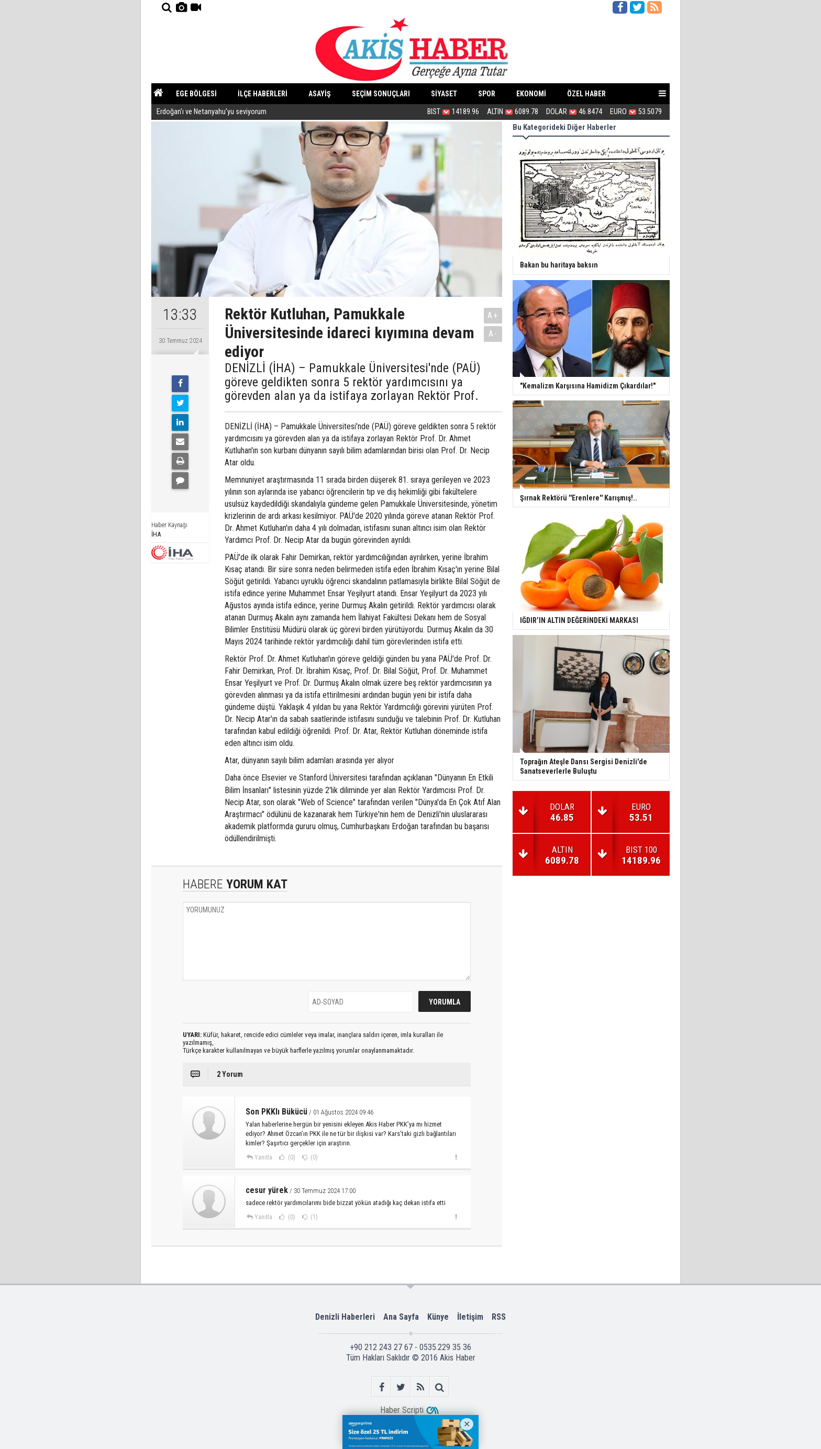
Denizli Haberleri (345, 1317)
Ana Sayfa (401, 1317)
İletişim (470, 1317)
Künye (438, 1317)
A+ (492, 315)
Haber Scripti (402, 1410)
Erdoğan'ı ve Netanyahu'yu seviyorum (212, 111)
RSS (499, 1317)
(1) (313, 1217)
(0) (290, 1157)
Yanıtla (263, 1157)
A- (493, 334)
